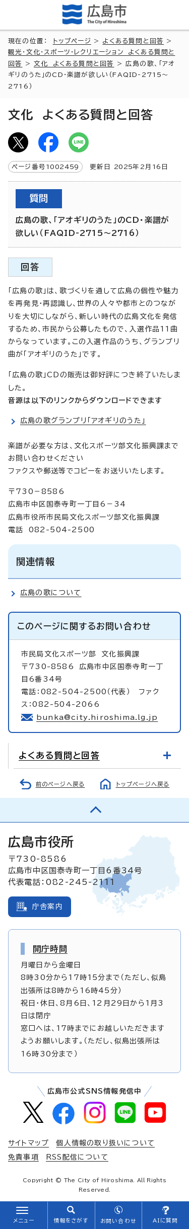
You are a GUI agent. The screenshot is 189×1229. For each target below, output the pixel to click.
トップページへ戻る (143, 784)
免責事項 (23, 1157)
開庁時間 (50, 949)
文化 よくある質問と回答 (74, 63)
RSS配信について (77, 1157)
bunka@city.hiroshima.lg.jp (97, 717)
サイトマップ (28, 1142)
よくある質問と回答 (133, 41)
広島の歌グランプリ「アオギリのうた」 (83, 420)
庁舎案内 (47, 906)
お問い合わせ (118, 1220)
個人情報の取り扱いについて (105, 1142)
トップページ (72, 41)
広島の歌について (51, 592)
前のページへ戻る (60, 784)
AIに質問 (165, 1220)
